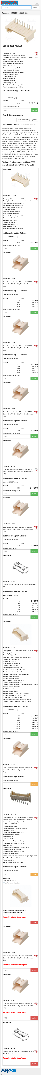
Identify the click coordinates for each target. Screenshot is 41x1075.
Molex (13, 278)
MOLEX (12, 53)
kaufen (34, 110)
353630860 (6, 498)
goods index (5, 1074)
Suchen (35, 7)
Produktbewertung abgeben (27, 120)
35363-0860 (7, 169)
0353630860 (7, 252)
